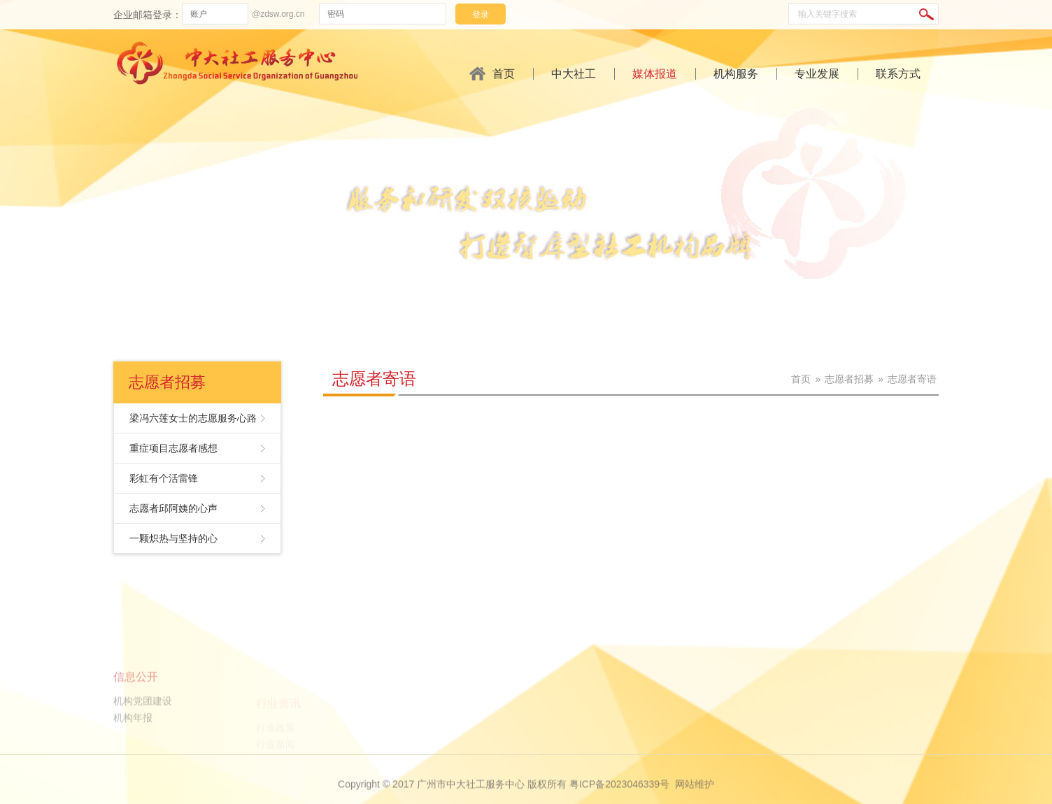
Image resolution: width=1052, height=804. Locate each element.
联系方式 (898, 74)
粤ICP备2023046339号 (619, 792)
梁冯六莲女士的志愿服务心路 (193, 418)
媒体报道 (654, 74)
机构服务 (735, 74)
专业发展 (817, 74)
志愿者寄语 (374, 378)
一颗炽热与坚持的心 (173, 538)
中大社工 (573, 74)
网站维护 (694, 792)
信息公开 (135, 706)
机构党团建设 (142, 730)
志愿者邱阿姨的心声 (173, 508)
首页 (503, 74)
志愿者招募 (849, 379)
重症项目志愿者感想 (173, 448)
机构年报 (132, 747)
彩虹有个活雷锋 (163, 478)
